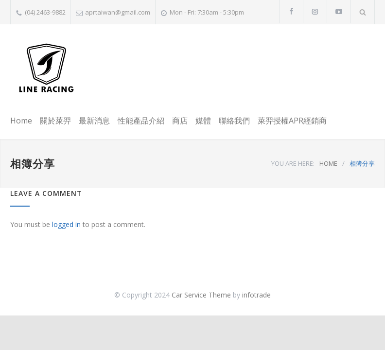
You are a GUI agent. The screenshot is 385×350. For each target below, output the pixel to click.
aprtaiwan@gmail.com (117, 12)
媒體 (203, 120)
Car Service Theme (201, 294)
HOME (328, 163)
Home (21, 120)
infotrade (256, 294)
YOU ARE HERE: (293, 163)
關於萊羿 (55, 120)
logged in (66, 224)
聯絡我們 (234, 120)
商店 (180, 120)
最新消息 (94, 120)
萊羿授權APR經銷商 (292, 120)
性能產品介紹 (141, 120)
